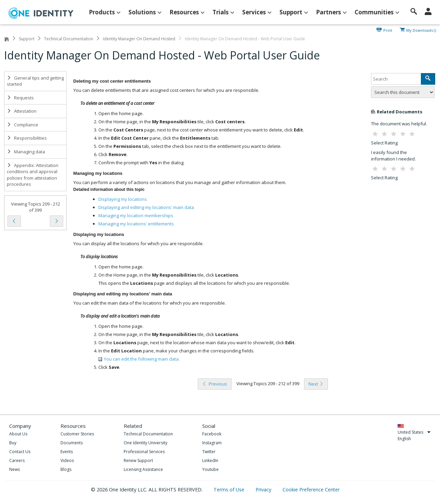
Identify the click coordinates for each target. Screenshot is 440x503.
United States (414, 432)
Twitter (209, 452)
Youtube (210, 469)
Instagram (212, 443)
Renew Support (138, 460)
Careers (17, 460)
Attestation (22, 111)
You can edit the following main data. (139, 359)
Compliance (22, 125)
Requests (20, 98)
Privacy (264, 489)
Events (66, 452)
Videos (67, 460)
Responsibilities (27, 138)
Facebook (211, 434)
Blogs (65, 469)
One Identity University (145, 443)
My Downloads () (421, 30)
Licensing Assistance (143, 469)
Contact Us (19, 452)
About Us (18, 434)
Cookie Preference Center (311, 489)
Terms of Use (230, 489)
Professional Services (144, 452)
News (14, 469)
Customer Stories (77, 434)
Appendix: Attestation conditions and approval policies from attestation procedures (32, 174)
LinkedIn (210, 460)
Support (27, 39)
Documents (71, 443)
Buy (12, 443)
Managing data (26, 152)
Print (387, 30)
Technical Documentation (68, 39)
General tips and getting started (35, 81)
